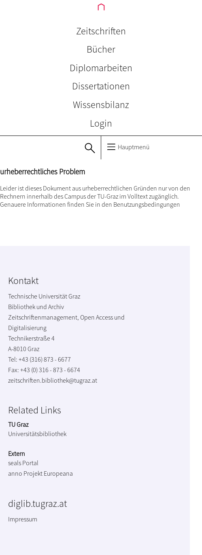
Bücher (101, 49)
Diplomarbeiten (101, 67)
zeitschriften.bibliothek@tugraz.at (52, 380)
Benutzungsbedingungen (146, 204)
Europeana (58, 473)
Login (101, 123)
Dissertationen (101, 86)
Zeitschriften (101, 31)
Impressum (22, 519)
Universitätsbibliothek (37, 434)
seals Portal (23, 463)
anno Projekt (25, 473)
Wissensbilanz (101, 104)
